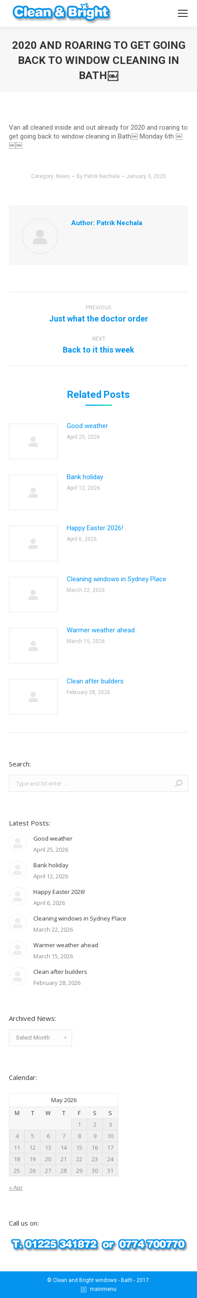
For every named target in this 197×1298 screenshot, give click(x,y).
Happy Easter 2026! (95, 528)
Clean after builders (95, 681)
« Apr (16, 1187)
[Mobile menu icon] (182, 13)
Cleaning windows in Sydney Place (116, 579)
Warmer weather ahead (101, 630)
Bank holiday (85, 477)
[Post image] (33, 441)
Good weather (87, 426)
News (63, 176)
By (98, 176)
